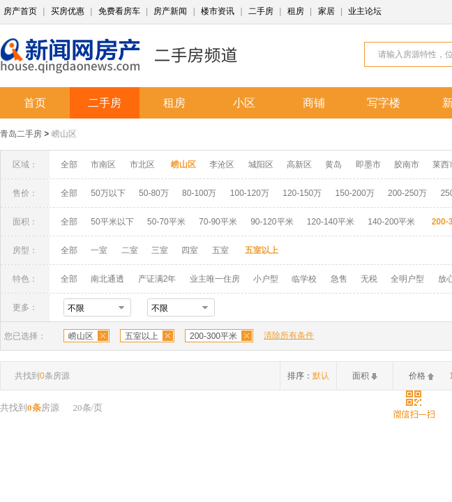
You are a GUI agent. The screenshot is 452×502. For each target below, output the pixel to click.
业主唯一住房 (215, 279)
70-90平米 (218, 222)
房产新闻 (170, 11)
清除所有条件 (289, 335)
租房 (295, 11)
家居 (326, 11)
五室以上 (141, 336)
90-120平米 (271, 222)
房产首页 (20, 11)
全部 (69, 164)
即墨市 (368, 164)
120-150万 (302, 193)
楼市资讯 (217, 11)
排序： (308, 376)
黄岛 (333, 164)
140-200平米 (391, 222)
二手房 (260, 11)
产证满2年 (157, 279)
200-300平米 (213, 336)
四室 (189, 250)
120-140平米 (330, 222)
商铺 (314, 103)
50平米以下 (112, 222)
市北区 (142, 164)
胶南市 (406, 164)
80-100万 (199, 193)
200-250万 (407, 193)
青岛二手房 (21, 134)
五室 (220, 250)
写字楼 (383, 103)
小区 (244, 103)
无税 (369, 279)
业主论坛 (365, 11)
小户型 (265, 279)
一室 (99, 250)
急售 (339, 279)
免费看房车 (119, 11)
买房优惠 (67, 11)
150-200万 (355, 193)
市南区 (103, 164)
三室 (159, 250)
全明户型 (407, 279)
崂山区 (64, 134)
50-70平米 (166, 222)
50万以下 (108, 193)
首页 (35, 103)
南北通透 (107, 279)
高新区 (299, 164)
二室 (130, 250)
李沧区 (221, 164)
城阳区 (260, 164)
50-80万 (154, 193)
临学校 (304, 279)
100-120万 (249, 193)
